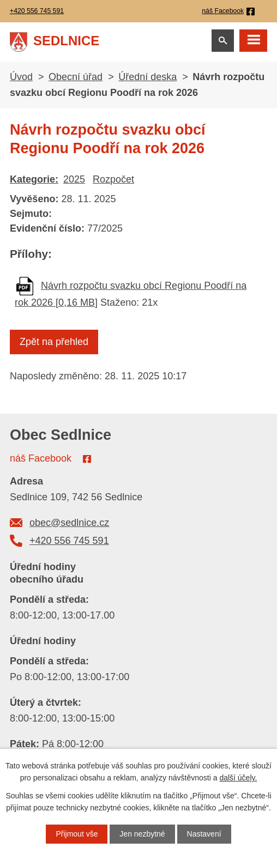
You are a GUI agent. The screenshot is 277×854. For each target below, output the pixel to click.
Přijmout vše (77, 833)
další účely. (238, 777)
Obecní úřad (76, 76)
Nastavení (204, 833)
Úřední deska (147, 76)
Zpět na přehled (54, 341)
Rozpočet (113, 179)
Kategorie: (34, 179)
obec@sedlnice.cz (69, 522)
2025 (74, 179)
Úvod (21, 76)
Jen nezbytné (142, 833)
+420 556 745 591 (69, 540)
